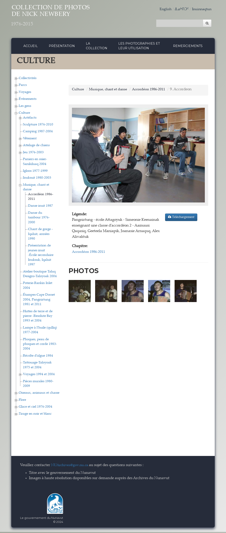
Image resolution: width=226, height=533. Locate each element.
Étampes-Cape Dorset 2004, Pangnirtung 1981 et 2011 (39, 301)
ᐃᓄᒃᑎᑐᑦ (180, 9)
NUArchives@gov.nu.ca (71, 467)
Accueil (30, 47)
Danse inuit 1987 (40, 207)
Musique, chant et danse (110, 91)
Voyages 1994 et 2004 (39, 375)
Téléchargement (181, 218)
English (163, 9)
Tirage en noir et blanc (35, 415)
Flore (22, 401)
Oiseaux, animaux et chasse (39, 394)
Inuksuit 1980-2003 (37, 179)
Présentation (62, 47)
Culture (24, 114)
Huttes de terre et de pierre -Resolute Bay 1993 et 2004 (38, 317)
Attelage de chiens (36, 146)
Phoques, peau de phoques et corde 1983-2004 (40, 345)
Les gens (25, 107)
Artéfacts (29, 119)
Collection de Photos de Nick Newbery (60, 17)
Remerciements (188, 47)
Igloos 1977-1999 (35, 172)
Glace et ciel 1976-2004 (35, 408)
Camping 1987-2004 (38, 132)
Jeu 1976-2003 (33, 153)
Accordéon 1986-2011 (153, 91)
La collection (96, 47)
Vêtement (30, 139)
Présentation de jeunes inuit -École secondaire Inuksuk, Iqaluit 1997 (40, 256)
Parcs (23, 86)
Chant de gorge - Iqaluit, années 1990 (40, 235)
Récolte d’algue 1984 (38, 357)
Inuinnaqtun (200, 9)
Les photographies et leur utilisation (139, 47)
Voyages (25, 93)
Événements (27, 100)
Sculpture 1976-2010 (38, 125)
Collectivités (27, 79)
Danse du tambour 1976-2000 (39, 218)
